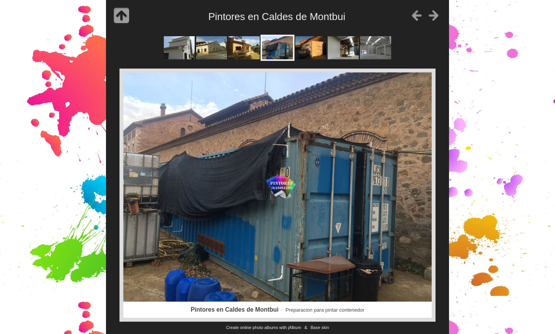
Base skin (320, 327)
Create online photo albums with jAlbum (263, 327)
